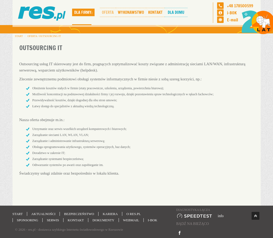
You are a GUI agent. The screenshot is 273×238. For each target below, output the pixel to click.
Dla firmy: (83, 12)
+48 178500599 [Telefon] (240, 6)
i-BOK (232, 13)
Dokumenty (103, 220)
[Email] (220, 20)
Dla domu (176, 12)
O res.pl (133, 214)
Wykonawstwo (131, 12)
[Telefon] (220, 6)
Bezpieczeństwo (79, 214)
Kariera (110, 214)
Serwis (53, 220)
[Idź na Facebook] (179, 233)
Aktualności (43, 214)
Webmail (131, 220)
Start (18, 214)
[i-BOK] (220, 13)
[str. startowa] (42, 12)
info (221, 216)
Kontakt (155, 12)
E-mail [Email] (232, 20)
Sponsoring (27, 220)
